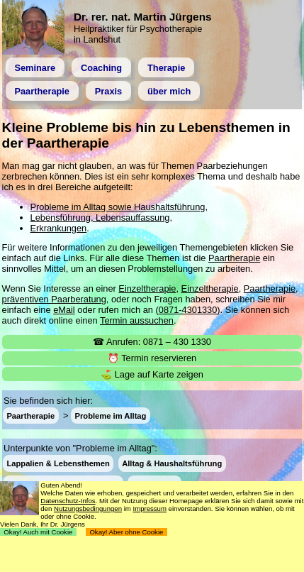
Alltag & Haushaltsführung (172, 463)
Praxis (108, 91)
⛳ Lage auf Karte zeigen (152, 374)
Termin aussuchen (137, 320)
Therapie (166, 67)
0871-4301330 (188, 309)
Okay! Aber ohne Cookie (126, 532)
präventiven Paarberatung (54, 299)
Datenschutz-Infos (67, 501)
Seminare (34, 67)
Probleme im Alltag (111, 416)
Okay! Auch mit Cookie (38, 532)
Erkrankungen (58, 228)
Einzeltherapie (147, 288)
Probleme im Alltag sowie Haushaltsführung (118, 207)
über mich (169, 91)
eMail (64, 309)
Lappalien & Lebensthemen (57, 463)
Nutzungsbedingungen (88, 508)
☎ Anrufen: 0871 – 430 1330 (152, 341)
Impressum (149, 508)
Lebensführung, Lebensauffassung (100, 217)
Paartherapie (41, 91)
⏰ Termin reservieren (152, 358)
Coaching (101, 67)
